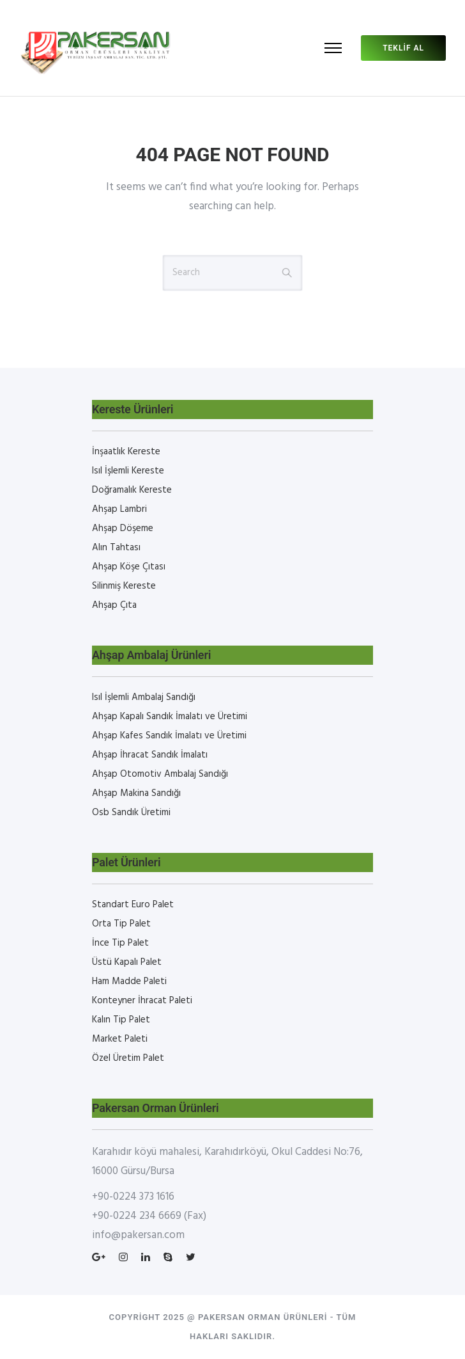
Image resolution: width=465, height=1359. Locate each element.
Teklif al (403, 48)
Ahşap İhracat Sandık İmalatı (150, 755)
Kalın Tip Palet (121, 1020)
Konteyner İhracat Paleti (142, 1000)
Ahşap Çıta (114, 605)
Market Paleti (120, 1039)
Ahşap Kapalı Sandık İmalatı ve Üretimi (169, 716)
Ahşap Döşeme (122, 528)
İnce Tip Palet (120, 943)
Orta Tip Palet (121, 924)
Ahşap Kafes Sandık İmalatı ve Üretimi (169, 735)
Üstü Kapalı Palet (127, 962)
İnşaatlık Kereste (126, 451)
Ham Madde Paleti (129, 981)
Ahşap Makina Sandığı (136, 793)
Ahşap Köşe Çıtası (128, 567)
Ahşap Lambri (119, 509)
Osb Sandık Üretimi (131, 812)
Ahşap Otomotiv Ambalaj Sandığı (160, 774)
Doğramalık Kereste (132, 490)
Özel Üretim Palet (128, 1058)
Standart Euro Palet (133, 904)
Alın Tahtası (116, 547)
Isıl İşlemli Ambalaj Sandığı (143, 697)
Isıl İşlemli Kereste (128, 471)
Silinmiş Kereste (124, 586)
